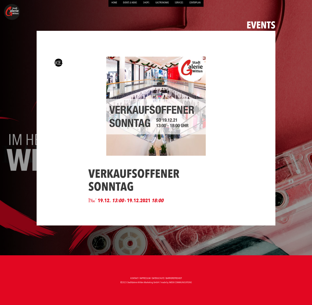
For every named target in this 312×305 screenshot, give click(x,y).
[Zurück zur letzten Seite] (58, 62)
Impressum (145, 278)
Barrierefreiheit (174, 278)
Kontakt (134, 278)
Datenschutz (158, 278)
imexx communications (180, 282)
